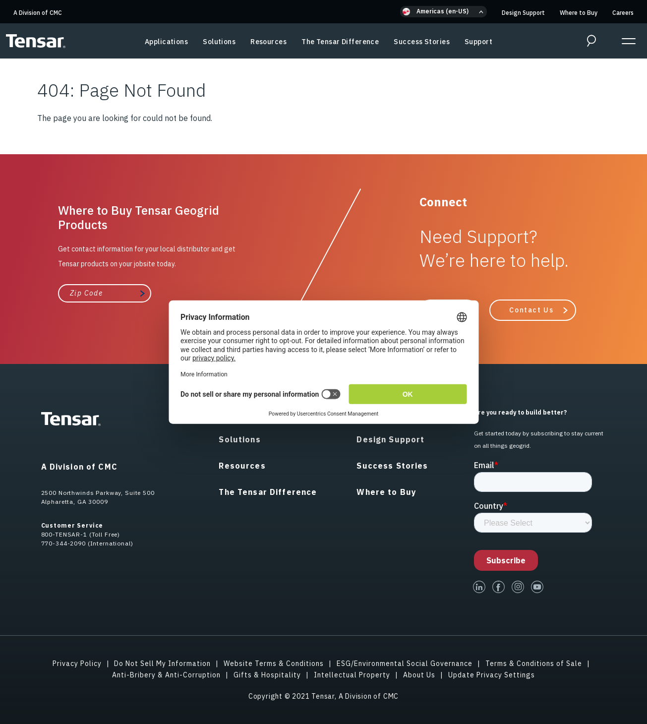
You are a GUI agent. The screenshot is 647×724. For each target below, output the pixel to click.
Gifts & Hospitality (267, 674)
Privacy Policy (77, 663)
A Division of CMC (37, 12)
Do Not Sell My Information (162, 663)
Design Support (523, 12)
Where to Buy (578, 12)
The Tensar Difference (340, 41)
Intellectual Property (352, 674)
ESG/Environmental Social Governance (404, 663)
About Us (419, 674)
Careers (623, 12)
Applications (166, 41)
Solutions (219, 41)
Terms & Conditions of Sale (533, 663)
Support (478, 41)
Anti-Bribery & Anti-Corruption (166, 674)
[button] (443, 11)
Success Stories (422, 41)
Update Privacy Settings (491, 674)
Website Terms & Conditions (274, 663)
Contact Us (531, 309)
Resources (268, 41)
